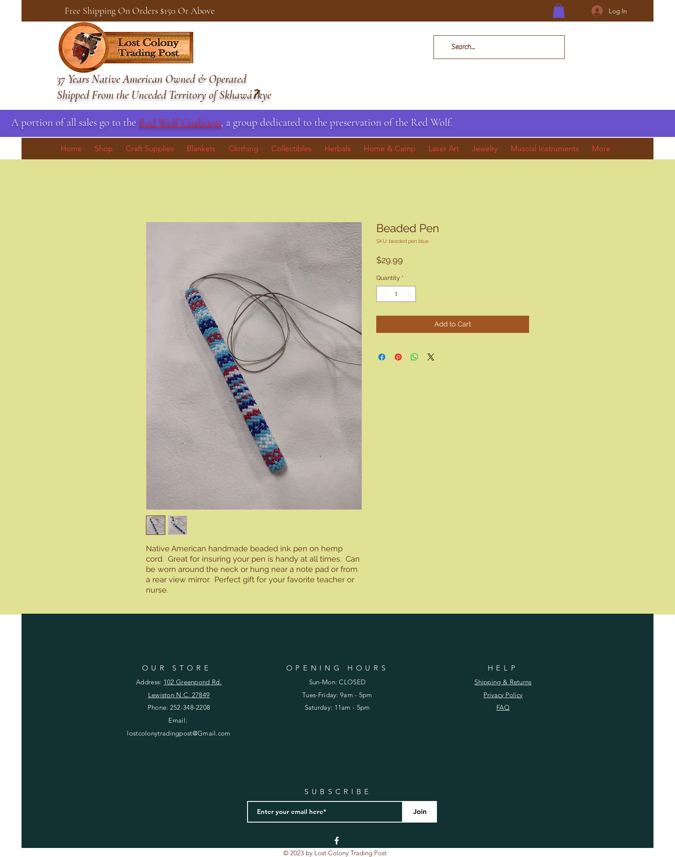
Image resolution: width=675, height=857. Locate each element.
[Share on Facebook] (382, 357)
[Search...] (498, 47)
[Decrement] (383, 293)
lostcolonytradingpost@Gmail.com (178, 733)
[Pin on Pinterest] (398, 357)
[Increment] (409, 293)
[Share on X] (431, 357)
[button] (559, 10)
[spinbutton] (396, 293)
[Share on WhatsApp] (414, 357)
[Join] (420, 812)
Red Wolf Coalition (180, 122)
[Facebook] (336, 840)
